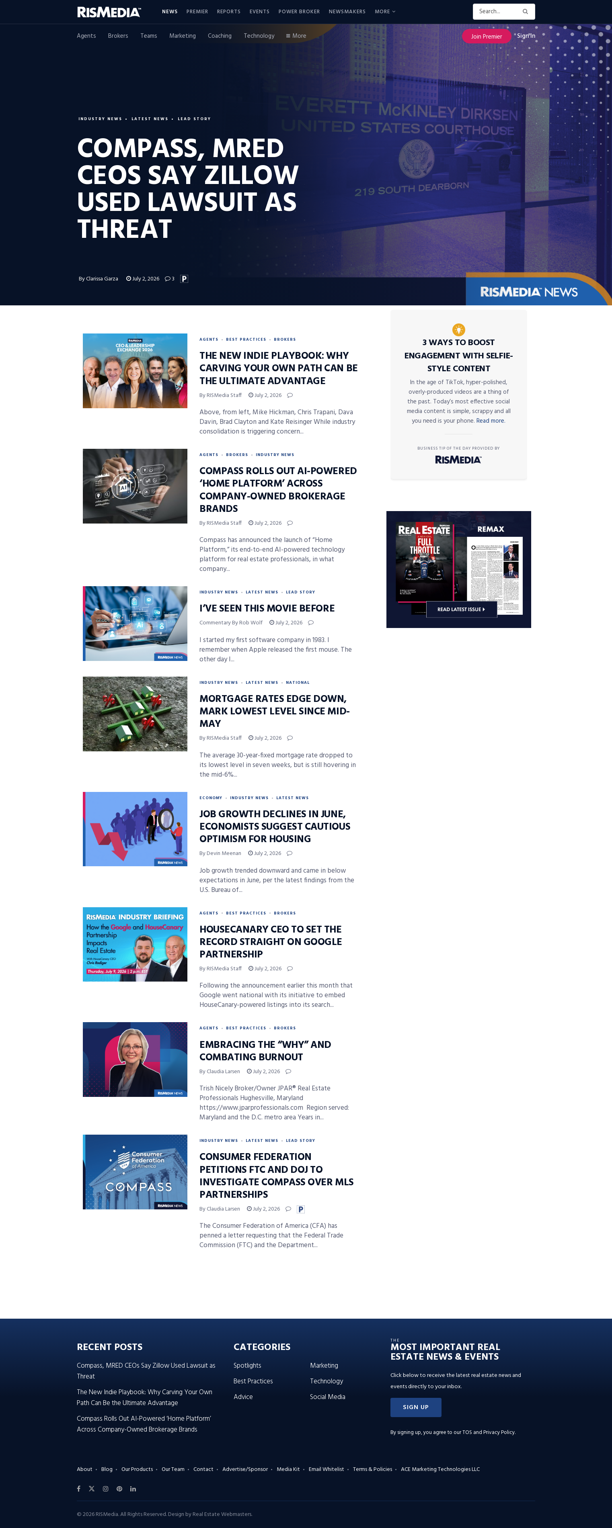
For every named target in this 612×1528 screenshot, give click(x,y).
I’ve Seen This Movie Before (267, 609)
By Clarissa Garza (99, 279)
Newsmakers (347, 12)
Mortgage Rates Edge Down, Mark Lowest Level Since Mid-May (274, 711)
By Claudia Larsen (219, 1071)
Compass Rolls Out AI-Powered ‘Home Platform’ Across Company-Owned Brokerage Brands (278, 491)
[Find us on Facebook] (78, 1489)
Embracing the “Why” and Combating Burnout (265, 1051)
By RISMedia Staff (220, 395)
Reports (229, 12)
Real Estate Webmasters (222, 1514)
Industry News (100, 119)
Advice (243, 1397)
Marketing (182, 36)
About (84, 1469)
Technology (259, 36)
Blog (107, 1469)
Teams (148, 36)
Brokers (118, 36)
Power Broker (299, 12)
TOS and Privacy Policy (488, 1432)
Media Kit (288, 1469)
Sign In (526, 36)
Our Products (137, 1469)
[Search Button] (527, 12)
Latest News (149, 119)
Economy (210, 798)
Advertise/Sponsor (245, 1469)
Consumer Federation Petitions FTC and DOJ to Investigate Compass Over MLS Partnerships (276, 1176)
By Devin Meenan (220, 853)
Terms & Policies (372, 1469)
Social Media (327, 1397)
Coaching (220, 36)
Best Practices (246, 340)
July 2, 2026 (142, 279)
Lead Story (194, 119)
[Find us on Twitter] (91, 1489)
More (382, 12)
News (170, 12)
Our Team (173, 1469)
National (298, 683)
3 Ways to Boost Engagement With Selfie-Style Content (459, 356)
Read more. (490, 421)
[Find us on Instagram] (106, 1489)
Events (260, 12)
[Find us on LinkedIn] (133, 1489)
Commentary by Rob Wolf (231, 623)
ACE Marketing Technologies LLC (440, 1469)
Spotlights (247, 1365)
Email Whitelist (326, 1469)
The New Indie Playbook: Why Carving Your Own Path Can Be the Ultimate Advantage (278, 368)
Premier (197, 12)
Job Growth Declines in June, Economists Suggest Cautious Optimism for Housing (274, 827)
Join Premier (486, 37)
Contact (203, 1469)
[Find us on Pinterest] (119, 1489)
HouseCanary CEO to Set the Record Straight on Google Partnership (270, 942)
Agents (86, 36)
